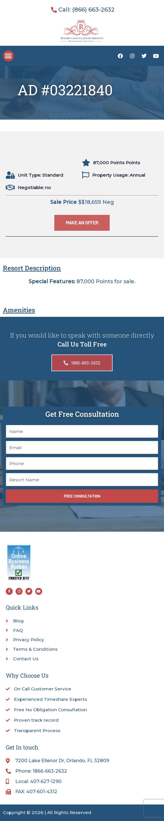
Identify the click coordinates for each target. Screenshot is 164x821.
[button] (8, 55)
